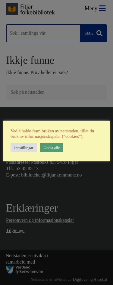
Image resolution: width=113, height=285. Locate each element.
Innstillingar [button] (23, 147)
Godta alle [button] (52, 147)
